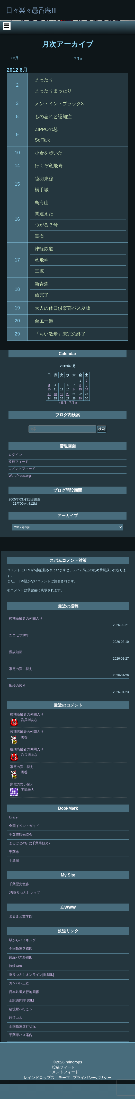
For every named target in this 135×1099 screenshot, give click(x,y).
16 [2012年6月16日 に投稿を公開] (86, 404)
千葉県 (14, 875)
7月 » (78, 74)
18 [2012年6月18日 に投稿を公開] (55, 409)
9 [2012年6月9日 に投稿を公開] (86, 400)
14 (17, 180)
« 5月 (15, 73)
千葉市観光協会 (20, 850)
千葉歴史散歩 (19, 899)
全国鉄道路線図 (20, 964)
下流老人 (27, 805)
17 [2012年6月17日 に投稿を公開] (49, 409)
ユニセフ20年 (19, 650)
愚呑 (24, 752)
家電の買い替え (20, 684)
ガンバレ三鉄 (19, 998)
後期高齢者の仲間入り (25, 634)
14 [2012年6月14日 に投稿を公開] (74, 404)
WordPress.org (19, 491)
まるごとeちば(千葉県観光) (29, 858)
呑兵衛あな (29, 735)
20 (17, 336)
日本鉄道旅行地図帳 (24, 1007)
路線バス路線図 (20, 972)
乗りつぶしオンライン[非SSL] (31, 990)
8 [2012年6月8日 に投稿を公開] (80, 400)
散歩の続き (17, 701)
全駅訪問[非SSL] (21, 1016)
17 (17, 275)
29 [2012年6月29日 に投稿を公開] (80, 413)
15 (17, 199)
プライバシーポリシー (92, 1092)
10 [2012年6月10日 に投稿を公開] (49, 404)
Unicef (14, 832)
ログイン (15, 470)
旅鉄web (15, 981)
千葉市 (14, 867)
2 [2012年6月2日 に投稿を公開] (86, 395)
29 (17, 349)
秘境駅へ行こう (20, 1024)
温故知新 (15, 667)
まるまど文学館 (20, 931)
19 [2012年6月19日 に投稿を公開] (61, 409)
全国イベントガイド (24, 841)
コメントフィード (21, 484)
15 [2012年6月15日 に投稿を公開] (80, 404)
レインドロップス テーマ (47, 1092)
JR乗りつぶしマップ (24, 908)
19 (17, 323)
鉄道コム (15, 1033)
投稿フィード (18, 477)
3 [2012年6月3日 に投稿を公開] (49, 400)
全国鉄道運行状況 (22, 1042)
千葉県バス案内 (20, 1050)
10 (17, 167)
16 (17, 234)
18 (17, 304)
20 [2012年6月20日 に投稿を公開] (67, 409)
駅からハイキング (22, 955)
